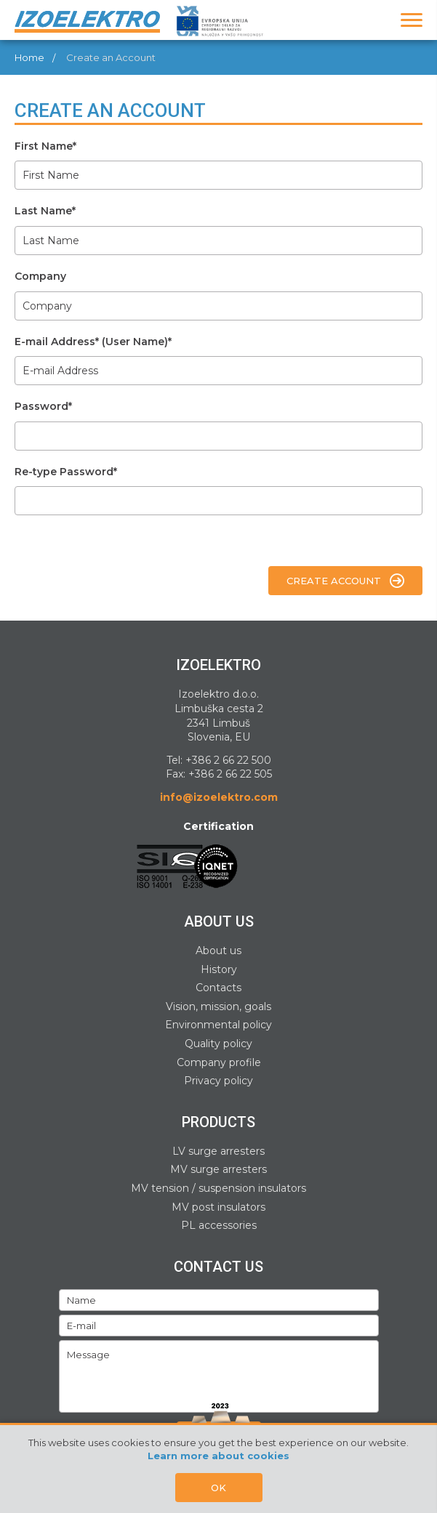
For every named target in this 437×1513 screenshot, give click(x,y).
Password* (43, 406)
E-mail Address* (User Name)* (93, 341)
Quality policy (218, 1043)
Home (29, 57)
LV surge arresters (218, 1151)
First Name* (45, 146)
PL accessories (219, 1225)
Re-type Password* (66, 471)
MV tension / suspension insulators (218, 1188)
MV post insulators (218, 1207)
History (219, 969)
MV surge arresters (218, 1169)
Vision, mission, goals (218, 1006)
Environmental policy (218, 1024)
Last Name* (45, 210)
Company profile (219, 1062)
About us (218, 950)
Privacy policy (218, 1080)
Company (40, 276)
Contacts (218, 987)
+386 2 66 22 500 (228, 760)
